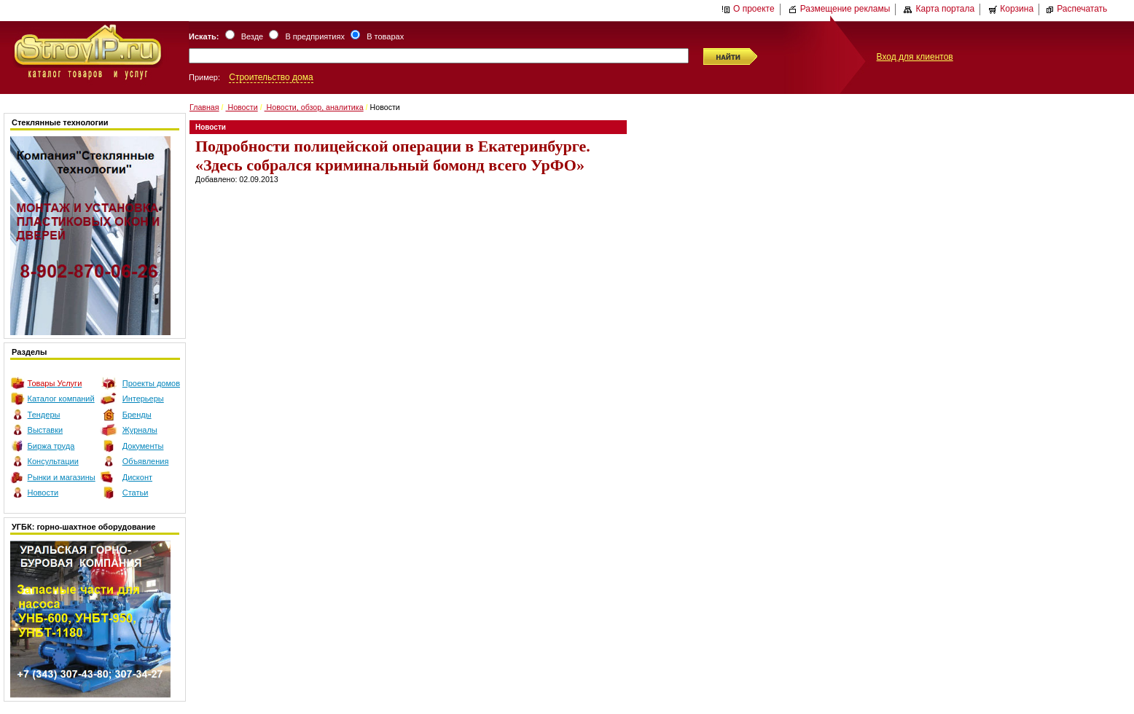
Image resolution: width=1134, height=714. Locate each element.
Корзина (1010, 9)
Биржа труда (51, 446)
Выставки (45, 429)
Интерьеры (143, 398)
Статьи (135, 492)
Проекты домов (151, 383)
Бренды (137, 414)
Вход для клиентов (915, 57)
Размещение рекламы (840, 9)
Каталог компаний (61, 398)
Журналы (139, 429)
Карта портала (939, 9)
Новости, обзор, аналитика (314, 107)
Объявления (145, 461)
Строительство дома (271, 77)
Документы (143, 446)
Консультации (53, 461)
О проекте (748, 9)
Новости (43, 492)
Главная (204, 107)
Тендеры (44, 414)
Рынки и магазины (61, 477)
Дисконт (137, 477)
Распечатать (1076, 9)
